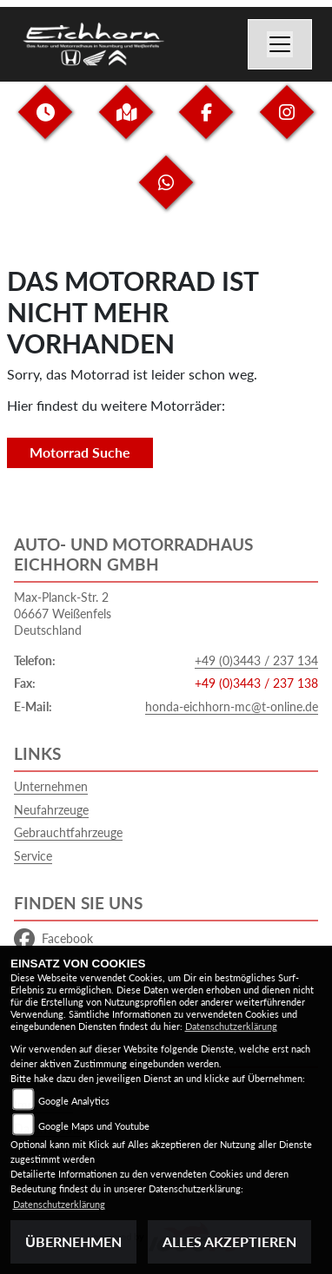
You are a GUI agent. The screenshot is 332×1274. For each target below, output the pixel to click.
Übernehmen (73, 1241)
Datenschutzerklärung (231, 1026)
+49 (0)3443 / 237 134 (256, 660)
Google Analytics (74, 1100)
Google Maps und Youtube (93, 1126)
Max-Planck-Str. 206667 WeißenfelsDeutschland (62, 613)
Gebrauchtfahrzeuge (68, 832)
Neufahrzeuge (51, 809)
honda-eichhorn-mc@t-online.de (231, 706)
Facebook (53, 939)
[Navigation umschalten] (280, 44)
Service (33, 855)
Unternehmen (51, 786)
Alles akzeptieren (229, 1241)
